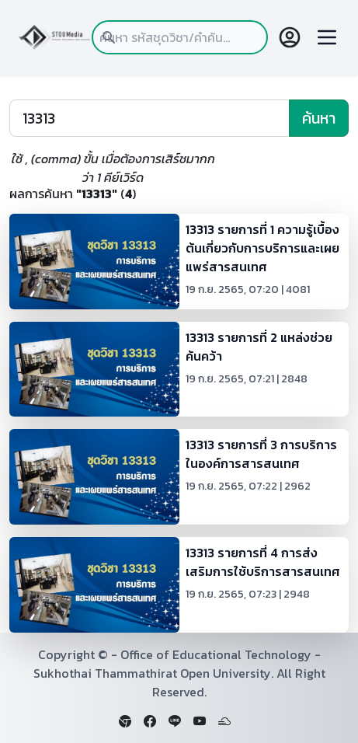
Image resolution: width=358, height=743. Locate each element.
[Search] (149, 118)
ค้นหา (318, 118)
